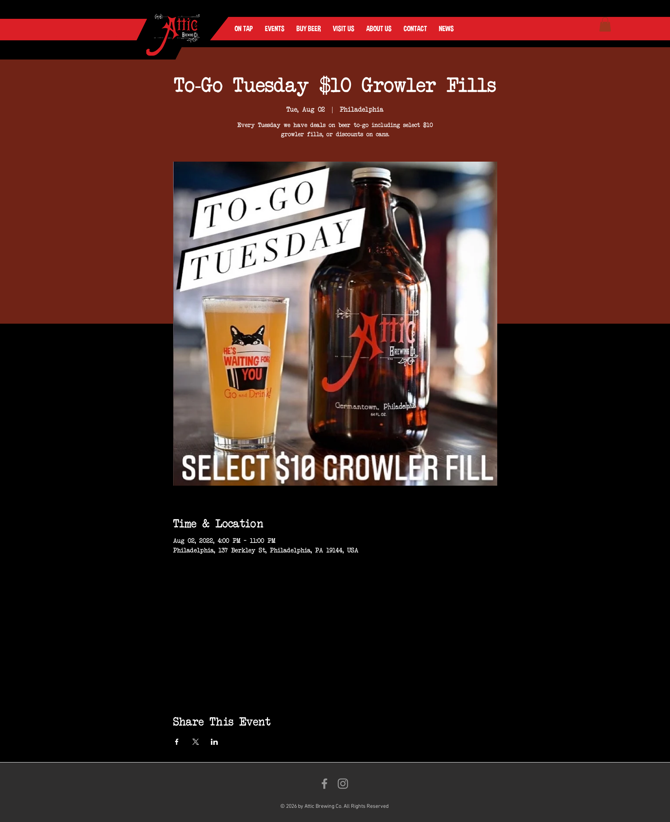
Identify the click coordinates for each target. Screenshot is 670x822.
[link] (605, 24)
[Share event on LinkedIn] (214, 742)
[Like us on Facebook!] (324, 784)
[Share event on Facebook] (176, 742)
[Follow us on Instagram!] (343, 784)
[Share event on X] (195, 742)
